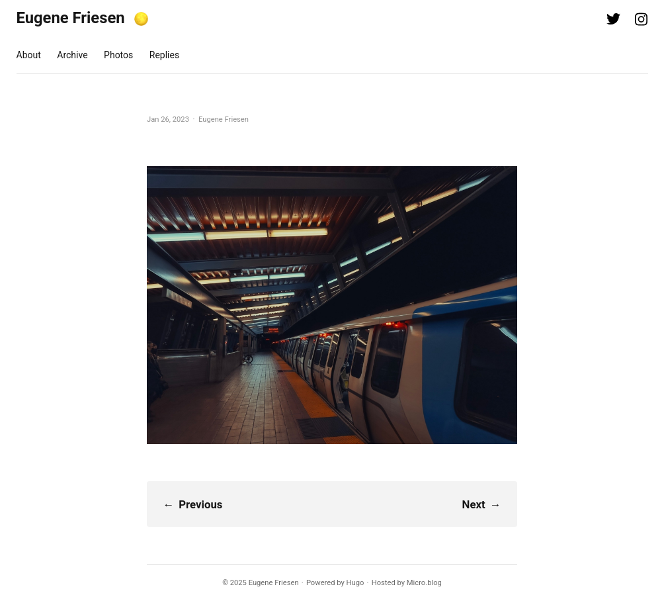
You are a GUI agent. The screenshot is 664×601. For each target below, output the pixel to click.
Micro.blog (424, 582)
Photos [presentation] (118, 55)
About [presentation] (29, 55)
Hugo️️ (355, 582)
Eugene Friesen (71, 18)
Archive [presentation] (72, 55)
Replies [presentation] (164, 55)
